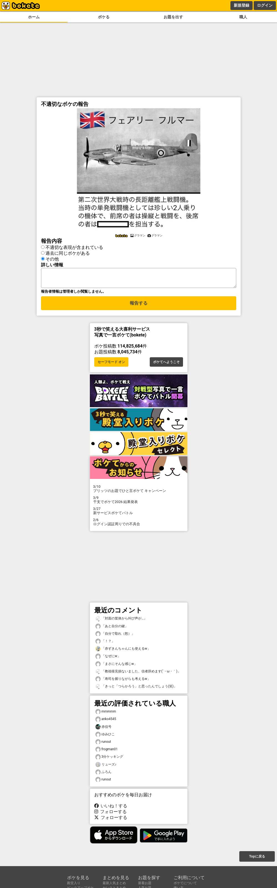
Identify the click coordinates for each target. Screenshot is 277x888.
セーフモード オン (111, 364)
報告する (139, 305)
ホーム (34, 17)
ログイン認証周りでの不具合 (138, 523)
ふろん (103, 773)
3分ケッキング (109, 758)
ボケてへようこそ (166, 364)
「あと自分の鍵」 (111, 628)
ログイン (265, 5)
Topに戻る (257, 857)
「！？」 (105, 642)
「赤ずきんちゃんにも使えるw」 (123, 650)
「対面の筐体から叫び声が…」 (121, 620)
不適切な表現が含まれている (74, 246)
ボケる (104, 17)
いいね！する (111, 807)
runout (103, 743)
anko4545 (105, 720)
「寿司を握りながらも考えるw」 (123, 680)
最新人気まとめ (114, 883)
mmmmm (105, 713)
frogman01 (106, 751)
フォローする (110, 813)
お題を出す (173, 17)
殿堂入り (73, 883)
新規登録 (241, 5)
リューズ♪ (105, 766)
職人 (243, 17)
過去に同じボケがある (67, 252)
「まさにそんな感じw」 (116, 665)
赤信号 (103, 728)
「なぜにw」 (108, 657)
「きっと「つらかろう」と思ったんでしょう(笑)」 (136, 688)
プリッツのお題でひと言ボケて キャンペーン (138, 490)
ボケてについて (185, 883)
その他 (52, 258)
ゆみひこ (105, 736)
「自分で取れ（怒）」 (115, 635)
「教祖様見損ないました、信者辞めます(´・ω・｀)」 (138, 673)
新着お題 (144, 883)
